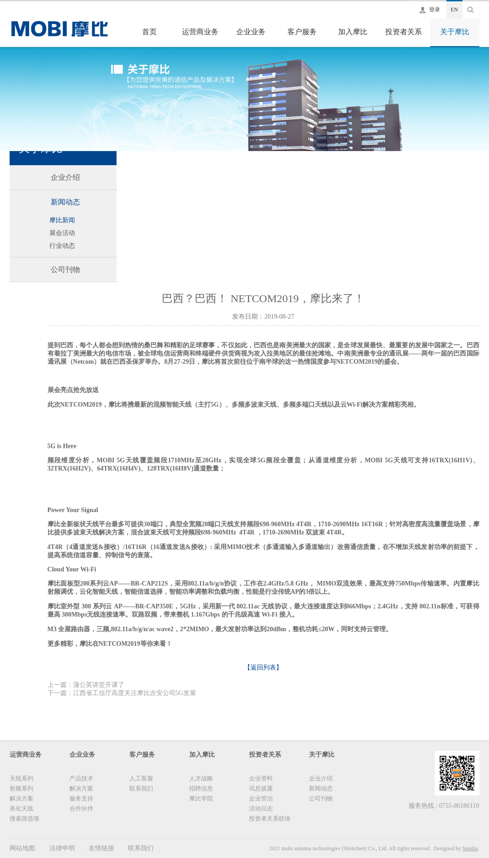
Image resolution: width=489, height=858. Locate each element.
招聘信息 (201, 788)
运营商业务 (200, 32)
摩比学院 (201, 798)
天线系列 (21, 778)
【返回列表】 (263, 667)
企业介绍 (65, 177)
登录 (434, 9)
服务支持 (81, 798)
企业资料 (261, 778)
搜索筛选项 (24, 818)
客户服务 (302, 32)
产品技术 (81, 778)
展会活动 (62, 233)
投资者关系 (403, 32)
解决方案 (21, 798)
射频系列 (21, 788)
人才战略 (201, 778)
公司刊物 (65, 269)
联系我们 (141, 788)
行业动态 (62, 245)
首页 (149, 32)
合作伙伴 (81, 808)
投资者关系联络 (270, 818)
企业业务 (251, 32)
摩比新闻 (62, 220)
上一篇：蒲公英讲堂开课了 (86, 684)
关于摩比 (454, 32)
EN (454, 9)
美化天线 (21, 808)
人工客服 (141, 778)
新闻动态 (65, 202)
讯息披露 (261, 788)
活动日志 (261, 808)
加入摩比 (352, 32)
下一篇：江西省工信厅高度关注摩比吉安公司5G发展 (122, 693)
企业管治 (261, 798)
